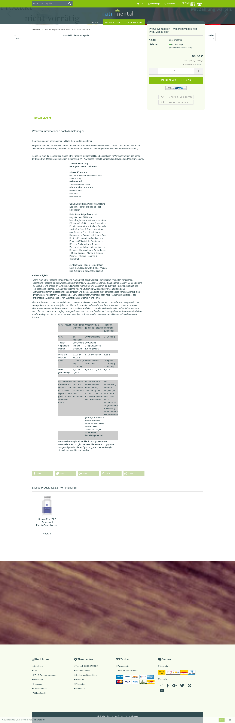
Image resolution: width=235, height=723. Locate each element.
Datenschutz (38, 679)
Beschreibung (42, 117)
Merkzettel (170, 4)
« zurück (18, 37)
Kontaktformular (39, 688)
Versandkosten (132, 716)
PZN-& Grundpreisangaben (44, 675)
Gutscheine (37, 666)
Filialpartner (80, 684)
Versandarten (165, 666)
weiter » (211, 37)
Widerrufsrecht (39, 693)
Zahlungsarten (124, 666)
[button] (42, 473)
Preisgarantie (113, 23)
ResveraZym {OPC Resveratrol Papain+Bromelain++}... (47, 522)
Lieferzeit (153, 50)
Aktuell (96, 23)
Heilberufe (79, 679)
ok (221, 720)
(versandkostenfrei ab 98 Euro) (180, 54)
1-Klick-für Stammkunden (127, 670)
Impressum (37, 684)
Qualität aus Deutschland (85, 675)
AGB (34, 670)
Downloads (79, 688)
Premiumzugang (134, 23)
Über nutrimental (82, 670)
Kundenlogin (154, 4)
